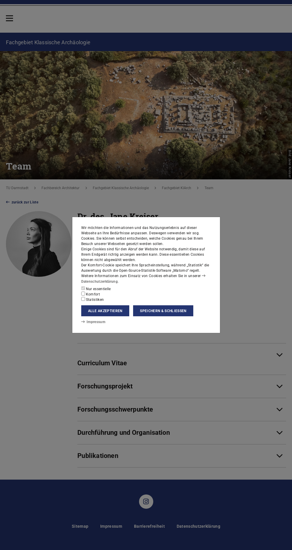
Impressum (93, 322)
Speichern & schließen (163, 311)
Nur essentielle (96, 288)
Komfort (90, 294)
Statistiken (92, 299)
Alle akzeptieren (105, 311)
